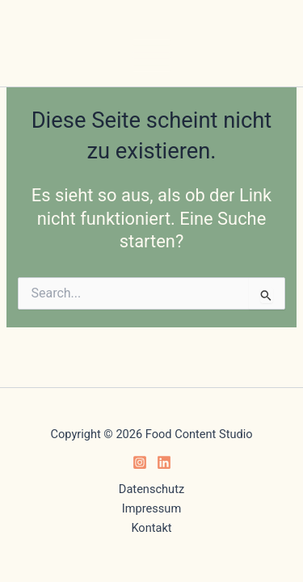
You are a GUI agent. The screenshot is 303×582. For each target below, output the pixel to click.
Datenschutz (151, 489)
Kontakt (151, 528)
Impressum (151, 508)
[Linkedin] (164, 462)
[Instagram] (140, 462)
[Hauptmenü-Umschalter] (151, 55)
